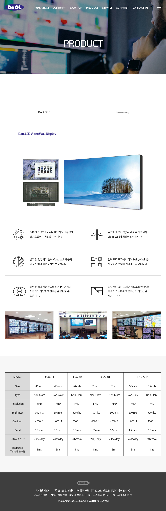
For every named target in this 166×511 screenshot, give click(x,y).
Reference (41, 7)
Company (59, 7)
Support (122, 7)
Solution (75, 7)
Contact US (140, 7)
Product (92, 7)
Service (107, 7)
